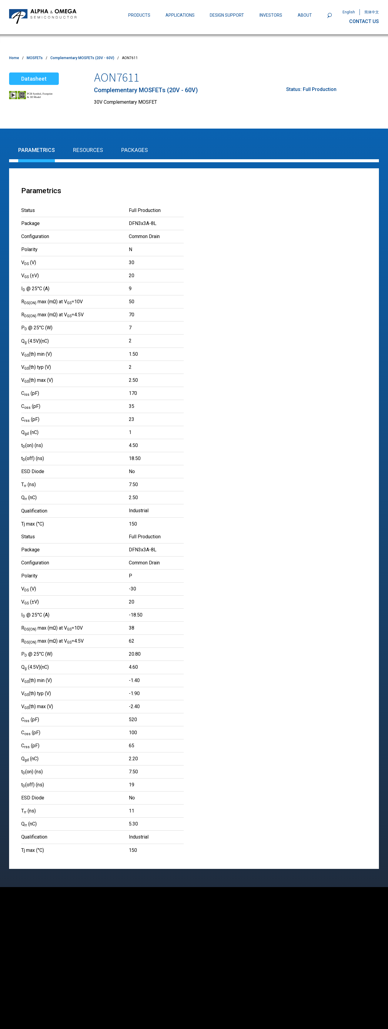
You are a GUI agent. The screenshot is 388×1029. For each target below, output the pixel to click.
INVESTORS (270, 15)
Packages (134, 150)
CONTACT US (364, 21)
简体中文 (371, 12)
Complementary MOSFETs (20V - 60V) (82, 58)
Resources (88, 150)
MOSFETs (35, 58)
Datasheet (34, 79)
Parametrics (36, 150)
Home (14, 58)
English (349, 12)
